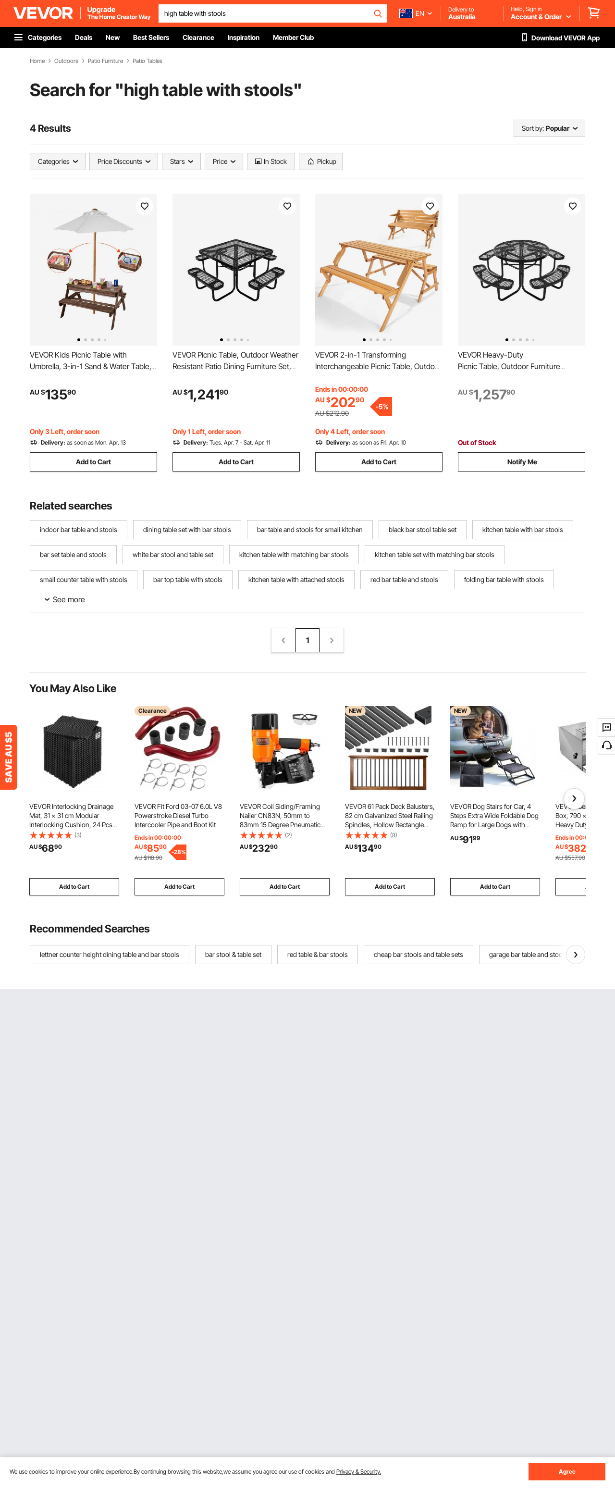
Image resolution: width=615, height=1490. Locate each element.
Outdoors (66, 61)
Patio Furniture (105, 61)
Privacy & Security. (358, 1471)
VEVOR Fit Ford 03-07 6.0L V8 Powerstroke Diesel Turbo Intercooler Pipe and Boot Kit (178, 815)
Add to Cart (93, 462)
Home (37, 61)
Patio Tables (147, 61)
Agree (567, 1471)
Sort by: (533, 128)
